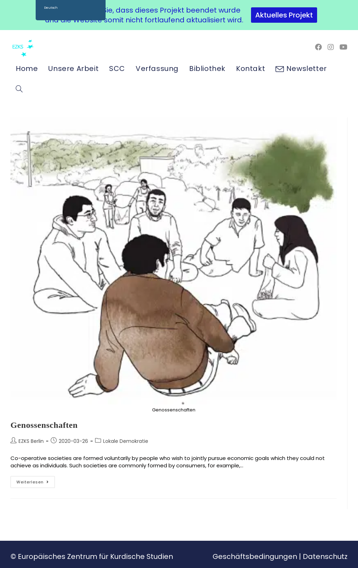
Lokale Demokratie (125, 441)
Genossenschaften (44, 425)
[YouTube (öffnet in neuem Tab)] (343, 47)
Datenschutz (325, 556)
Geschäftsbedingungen (255, 556)
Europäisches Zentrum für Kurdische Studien (95, 556)
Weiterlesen (35, 480)
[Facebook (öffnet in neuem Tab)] (318, 47)
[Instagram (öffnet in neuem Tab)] (331, 47)
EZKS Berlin (31, 441)
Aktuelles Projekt (284, 15)
